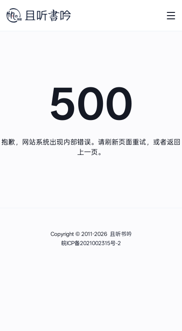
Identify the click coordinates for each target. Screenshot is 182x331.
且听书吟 (121, 234)
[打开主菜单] (170, 15)
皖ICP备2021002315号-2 (91, 243)
